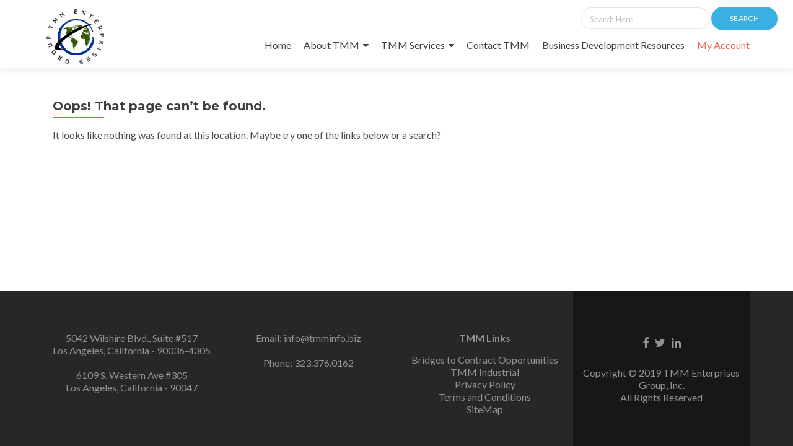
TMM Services (413, 45)
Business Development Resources (613, 45)
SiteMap (485, 409)
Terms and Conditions (485, 397)
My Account (723, 45)
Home (278, 45)
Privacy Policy (485, 384)
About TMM (331, 45)
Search (744, 18)
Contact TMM (498, 45)
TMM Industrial (484, 372)
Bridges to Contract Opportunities (484, 359)
